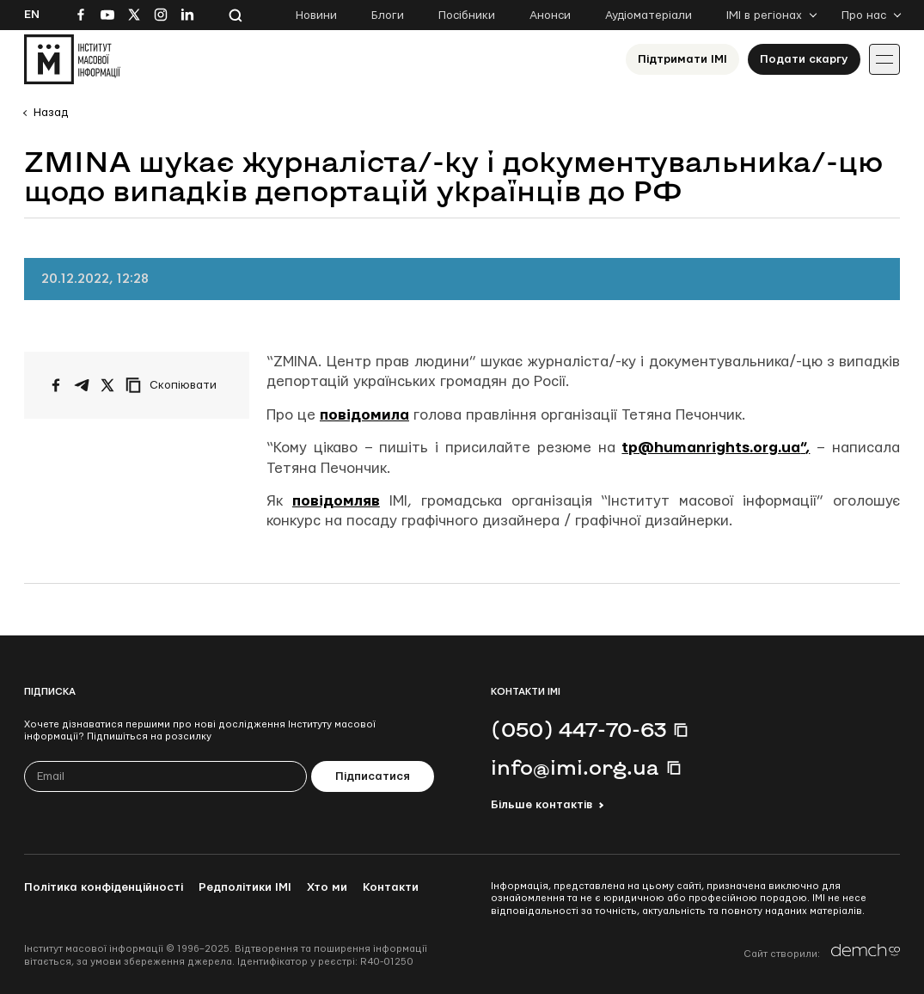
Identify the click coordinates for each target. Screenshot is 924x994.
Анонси (550, 15)
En (32, 15)
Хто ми (327, 887)
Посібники (466, 15)
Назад (51, 113)
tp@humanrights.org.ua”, (715, 447)
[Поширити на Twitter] (107, 385)
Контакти (391, 887)
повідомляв (336, 501)
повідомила (364, 415)
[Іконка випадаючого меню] (884, 59)
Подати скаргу (804, 59)
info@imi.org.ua (575, 767)
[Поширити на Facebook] (56, 385)
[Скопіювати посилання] (175, 385)
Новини (316, 15)
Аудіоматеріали (648, 15)
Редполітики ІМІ (245, 887)
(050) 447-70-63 (578, 729)
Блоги (387, 15)
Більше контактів (541, 805)
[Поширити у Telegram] (81, 385)
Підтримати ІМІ (682, 59)
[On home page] (72, 59)
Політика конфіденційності (103, 887)
